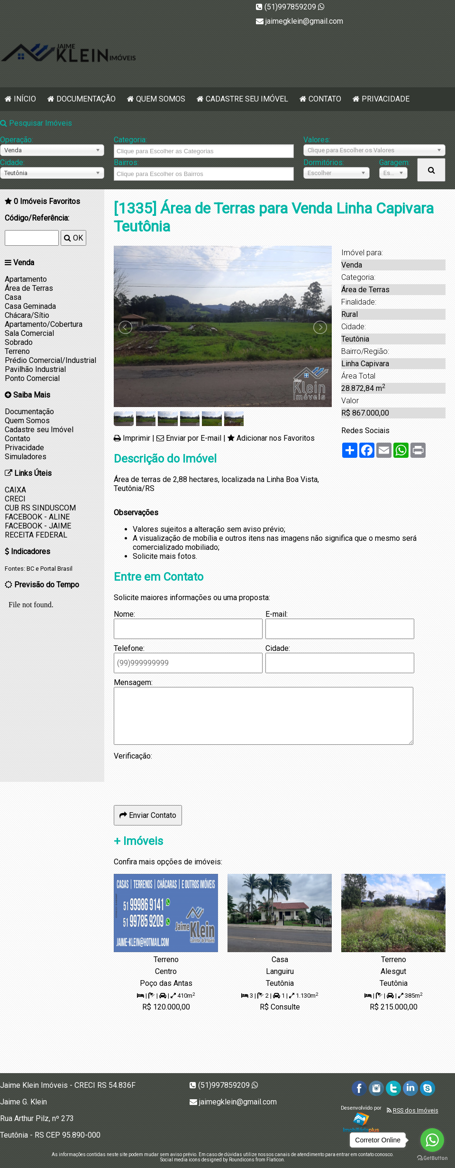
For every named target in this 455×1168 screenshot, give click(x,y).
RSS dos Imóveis (415, 1110)
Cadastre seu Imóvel (247, 98)
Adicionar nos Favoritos (276, 438)
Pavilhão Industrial (35, 369)
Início (25, 98)
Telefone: (129, 648)
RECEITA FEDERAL (36, 534)
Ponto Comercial (32, 378)
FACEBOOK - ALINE (37, 516)
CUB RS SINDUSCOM (40, 507)
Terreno (17, 351)
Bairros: (126, 162)
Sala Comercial (29, 333)
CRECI (15, 498)
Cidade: (12, 162)
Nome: (124, 614)
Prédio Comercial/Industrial (50, 360)
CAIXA (15, 489)
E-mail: (276, 614)
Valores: (316, 139)
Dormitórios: (323, 162)
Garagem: (393, 162)
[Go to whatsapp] (432, 1140)
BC (30, 568)
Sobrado (19, 342)
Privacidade (386, 98)
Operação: (16, 139)
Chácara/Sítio (27, 315)
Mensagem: (133, 682)
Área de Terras (29, 288)
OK (73, 237)
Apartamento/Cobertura (43, 324)
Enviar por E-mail (193, 438)
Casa (13, 297)
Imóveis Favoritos (47, 201)
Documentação (86, 98)
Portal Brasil (56, 568)
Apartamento (26, 279)
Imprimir (136, 438)
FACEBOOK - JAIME (38, 525)
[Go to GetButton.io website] (432, 1158)
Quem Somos (160, 98)
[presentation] (186, 778)
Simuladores (25, 456)
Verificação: (133, 755)
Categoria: (130, 139)
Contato (325, 98)
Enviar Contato (147, 815)
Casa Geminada (30, 306)
